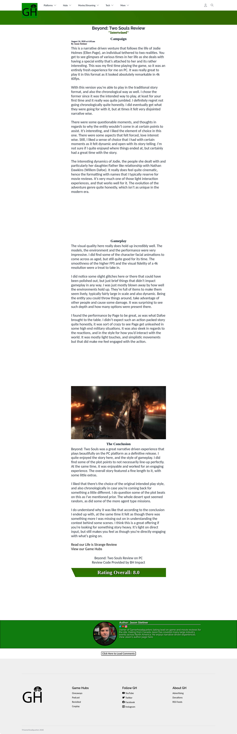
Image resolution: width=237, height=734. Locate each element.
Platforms (50, 5)
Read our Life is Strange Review (94, 544)
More (129, 5)
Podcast (76, 697)
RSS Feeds (177, 701)
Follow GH (129, 688)
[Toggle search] (212, 5)
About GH (179, 688)
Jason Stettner (80, 44)
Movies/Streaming (91, 5)
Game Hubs (80, 688)
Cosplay (76, 706)
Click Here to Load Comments (118, 653)
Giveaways (77, 693)
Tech (114, 5)
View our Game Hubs (86, 549)
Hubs (69, 5)
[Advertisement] (118, 215)
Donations (177, 697)
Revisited (76, 701)
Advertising (177, 693)
